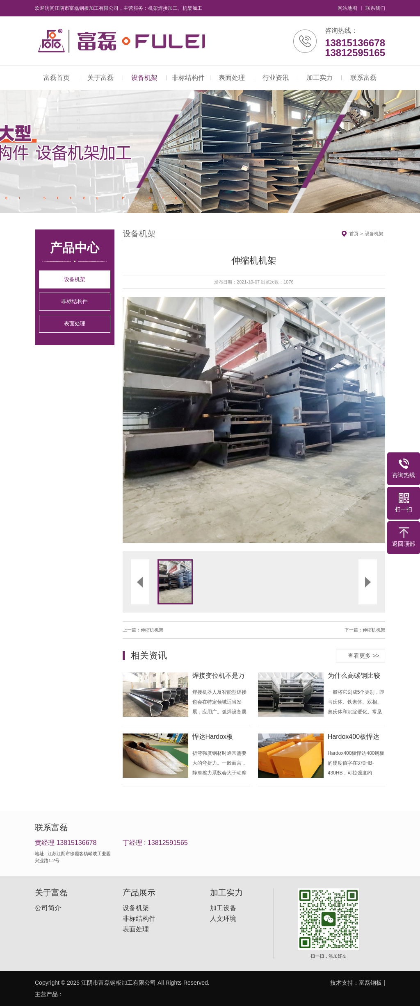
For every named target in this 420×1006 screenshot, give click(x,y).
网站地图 (347, 8)
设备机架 (144, 77)
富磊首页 (56, 77)
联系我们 (375, 8)
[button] (188, 420)
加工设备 (223, 908)
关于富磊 (100, 77)
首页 (353, 233)
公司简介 (48, 908)
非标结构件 (188, 77)
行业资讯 (275, 77)
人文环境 (223, 918)
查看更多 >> (363, 655)
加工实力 (319, 77)
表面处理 (232, 77)
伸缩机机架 (152, 629)
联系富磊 (363, 77)
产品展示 (139, 892)
